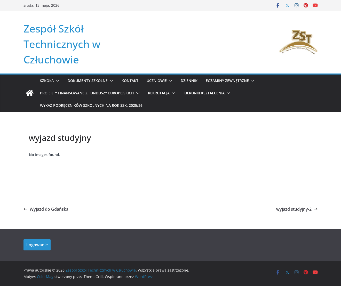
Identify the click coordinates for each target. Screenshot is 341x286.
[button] (56, 80)
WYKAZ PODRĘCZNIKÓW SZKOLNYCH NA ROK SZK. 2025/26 (91, 105)
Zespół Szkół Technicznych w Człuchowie (61, 44)
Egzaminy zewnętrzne (227, 80)
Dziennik (189, 80)
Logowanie (37, 245)
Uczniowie (157, 80)
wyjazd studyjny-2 (297, 209)
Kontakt (130, 80)
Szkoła (47, 80)
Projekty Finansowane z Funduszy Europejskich (87, 93)
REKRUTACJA (159, 93)
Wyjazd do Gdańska (45, 209)
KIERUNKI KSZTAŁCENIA (204, 93)
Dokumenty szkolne (88, 80)
